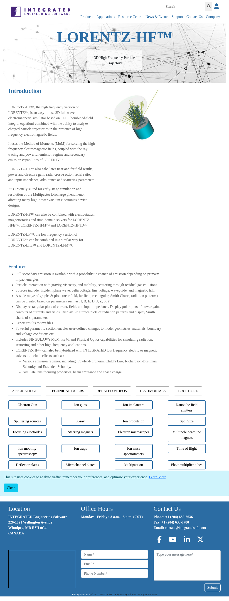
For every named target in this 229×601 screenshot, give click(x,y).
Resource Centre (130, 17)
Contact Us (194, 17)
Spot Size (187, 421)
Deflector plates (27, 465)
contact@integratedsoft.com (185, 528)
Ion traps (80, 448)
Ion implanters (133, 405)
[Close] (11, 488)
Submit (212, 587)
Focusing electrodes (27, 432)
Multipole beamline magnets (186, 434)
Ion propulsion (133, 421)
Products (86, 17)
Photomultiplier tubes (186, 465)
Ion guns (80, 405)
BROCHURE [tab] (188, 391)
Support (177, 17)
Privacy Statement (81, 594)
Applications (105, 17)
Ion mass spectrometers (133, 451)
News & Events (156, 17)
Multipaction (133, 465)
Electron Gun (27, 405)
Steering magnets (80, 432)
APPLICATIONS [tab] (24, 391)
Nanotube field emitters (187, 407)
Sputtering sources (27, 421)
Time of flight (187, 448)
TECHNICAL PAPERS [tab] (67, 391)
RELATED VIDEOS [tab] (111, 391)
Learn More (157, 477)
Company (213, 17)
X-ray (80, 421)
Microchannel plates (80, 465)
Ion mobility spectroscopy (27, 451)
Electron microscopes (133, 432)
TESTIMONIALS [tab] (152, 391)
